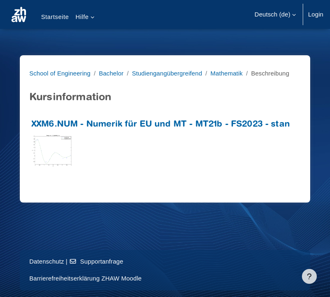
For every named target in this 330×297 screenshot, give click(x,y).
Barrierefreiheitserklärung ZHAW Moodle (85, 278)
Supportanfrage (96, 261)
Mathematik (227, 73)
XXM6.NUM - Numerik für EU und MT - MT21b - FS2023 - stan (160, 124)
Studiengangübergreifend (167, 73)
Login (315, 14)
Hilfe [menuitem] (82, 17)
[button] (275, 14)
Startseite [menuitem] (55, 17)
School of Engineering (59, 73)
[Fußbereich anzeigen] (309, 276)
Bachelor (111, 73)
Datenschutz (46, 261)
